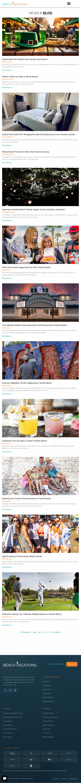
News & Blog (7, 737)
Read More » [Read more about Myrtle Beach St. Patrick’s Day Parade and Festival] (7, 70)
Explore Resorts (48, 697)
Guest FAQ (46, 729)
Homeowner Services (50, 717)
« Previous (25, 632)
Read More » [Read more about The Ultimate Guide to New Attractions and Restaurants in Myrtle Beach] (7, 336)
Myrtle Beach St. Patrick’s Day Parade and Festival (24, 59)
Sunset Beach (8, 733)
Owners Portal (48, 721)
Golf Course (47, 693)
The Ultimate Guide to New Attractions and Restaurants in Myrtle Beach (34, 325)
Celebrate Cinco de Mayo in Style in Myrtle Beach (24, 441)
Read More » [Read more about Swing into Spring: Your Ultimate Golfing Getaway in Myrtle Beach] (7, 625)
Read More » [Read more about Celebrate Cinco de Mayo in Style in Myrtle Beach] (7, 452)
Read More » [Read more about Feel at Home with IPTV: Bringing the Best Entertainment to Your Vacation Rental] (7, 145)
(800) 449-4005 (56, 664)
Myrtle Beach (8, 725)
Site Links (56, 779)
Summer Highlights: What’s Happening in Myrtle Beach (27, 383)
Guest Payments (48, 725)
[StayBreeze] (12, 753)
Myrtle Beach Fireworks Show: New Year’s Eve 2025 (25, 152)
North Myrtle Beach (10, 729)
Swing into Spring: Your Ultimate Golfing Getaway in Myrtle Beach (32, 614)
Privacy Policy (73, 779)
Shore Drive (7, 721)
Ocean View (47, 689)
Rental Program (48, 713)
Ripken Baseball (48, 737)
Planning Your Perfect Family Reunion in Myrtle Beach (26, 498)
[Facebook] (5, 690)
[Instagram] (10, 690)
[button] (69, 3)
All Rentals (46, 682)
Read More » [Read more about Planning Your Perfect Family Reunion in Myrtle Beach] (7, 509)
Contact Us (47, 733)
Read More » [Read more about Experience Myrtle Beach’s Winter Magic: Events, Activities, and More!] (7, 221)
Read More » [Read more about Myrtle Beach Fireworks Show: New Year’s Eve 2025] (7, 163)
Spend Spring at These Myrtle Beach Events (22, 556)
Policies (64, 779)
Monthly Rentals (48, 701)
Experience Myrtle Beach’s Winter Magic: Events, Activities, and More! (33, 209)
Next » (58, 632)
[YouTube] (15, 690)
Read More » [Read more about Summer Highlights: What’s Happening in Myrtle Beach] (7, 394)
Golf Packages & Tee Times (12, 717)
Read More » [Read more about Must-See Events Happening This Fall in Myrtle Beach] (7, 278)
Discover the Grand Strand (12, 713)
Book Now (72, 664)
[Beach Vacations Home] (19, 664)
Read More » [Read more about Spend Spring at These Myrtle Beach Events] (7, 567)
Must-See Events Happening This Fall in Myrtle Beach (26, 267)
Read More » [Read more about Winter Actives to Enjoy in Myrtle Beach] (7, 88)
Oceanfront (47, 685)
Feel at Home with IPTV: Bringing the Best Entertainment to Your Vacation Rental (38, 134)
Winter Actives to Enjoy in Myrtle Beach (20, 76)
